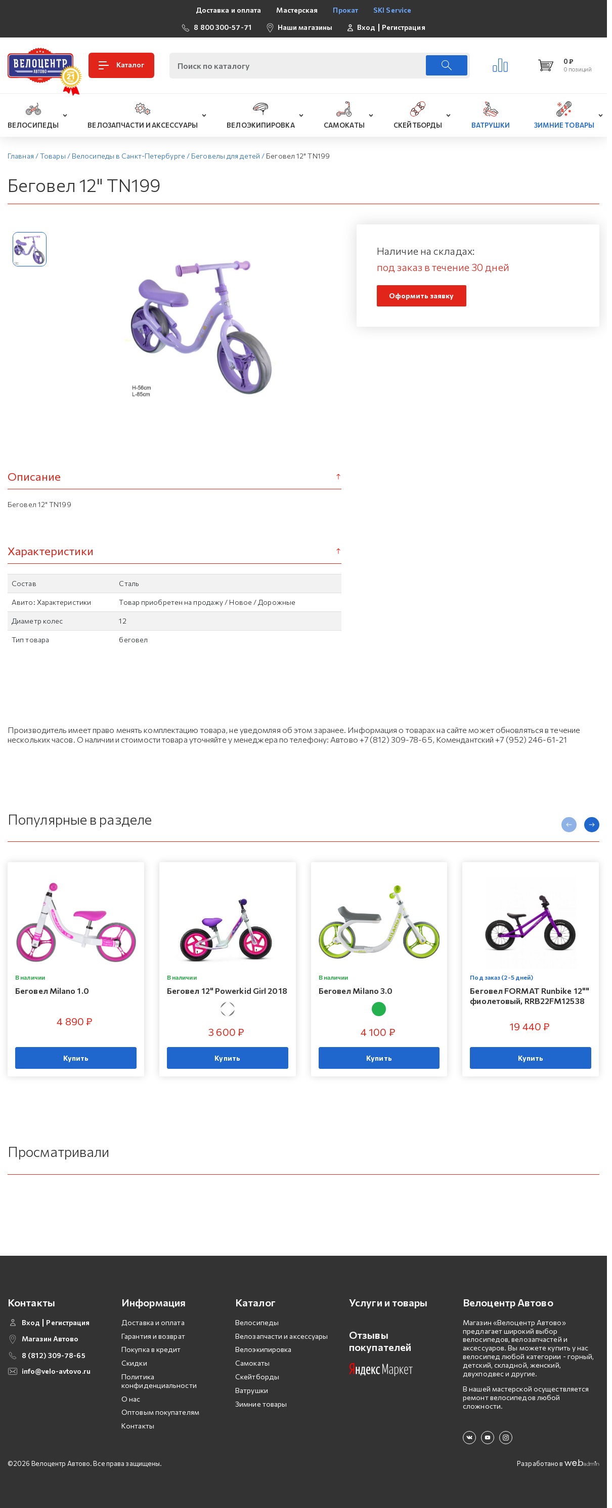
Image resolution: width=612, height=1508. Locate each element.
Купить (76, 1058)
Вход (366, 27)
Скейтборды (257, 1376)
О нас (131, 1399)
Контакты (137, 1425)
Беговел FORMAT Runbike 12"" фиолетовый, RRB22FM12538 (529, 996)
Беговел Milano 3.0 (356, 991)
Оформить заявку (421, 295)
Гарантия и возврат (153, 1336)
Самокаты (252, 1363)
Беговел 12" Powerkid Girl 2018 (227, 991)
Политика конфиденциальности (159, 1380)
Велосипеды (257, 1322)
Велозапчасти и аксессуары (281, 1336)
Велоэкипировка (263, 1349)
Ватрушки (251, 1390)
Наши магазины (305, 27)
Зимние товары (261, 1404)
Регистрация (403, 27)
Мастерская (297, 10)
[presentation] (569, 824)
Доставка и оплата (228, 10)
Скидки (134, 1363)
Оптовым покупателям (160, 1412)
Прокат (345, 10)
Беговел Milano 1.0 (52, 991)
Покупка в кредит (151, 1349)
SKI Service (392, 10)
